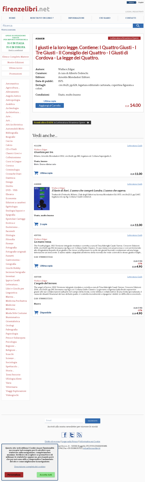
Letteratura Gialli (134, 146)
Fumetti (10, 256)
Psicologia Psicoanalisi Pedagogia (12, 342)
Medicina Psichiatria (16, 301)
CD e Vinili (11, 149)
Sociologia (11, 362)
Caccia (9, 141)
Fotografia (11, 247)
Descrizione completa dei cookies (29, 467)
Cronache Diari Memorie (13, 174)
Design (9, 182)
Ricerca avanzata (8, 30)
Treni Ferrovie (13, 374)
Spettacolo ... (12, 366)
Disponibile (45, 312)
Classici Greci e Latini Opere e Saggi (16, 153)
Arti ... (9, 120)
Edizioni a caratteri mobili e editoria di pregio (16, 202)
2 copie (43, 224)
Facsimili (10, 231)
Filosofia (10, 239)
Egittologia (11, 206)
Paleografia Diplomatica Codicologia (12, 329)
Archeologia (12, 108)
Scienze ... (10, 358)
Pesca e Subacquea (15, 338)
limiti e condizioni (15, 50)
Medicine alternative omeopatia (11, 305)
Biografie (10, 137)
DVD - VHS (11, 190)
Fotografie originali (16, 251)
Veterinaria (11, 387)
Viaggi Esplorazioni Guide (16, 391)
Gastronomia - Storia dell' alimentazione (13, 260)
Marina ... (10, 297)
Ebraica (10, 194)
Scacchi (10, 354)
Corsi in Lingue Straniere (13, 161)
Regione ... (11, 346)
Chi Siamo (104, 18)
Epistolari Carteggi (15, 219)
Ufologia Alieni (14, 379)
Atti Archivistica (14, 124)
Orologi (10, 325)
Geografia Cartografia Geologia (12, 264)
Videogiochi (12, 395)
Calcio (9, 145)
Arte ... (9, 116)
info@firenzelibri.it (91, 448)
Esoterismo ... (12, 227)
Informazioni (76, 18)
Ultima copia (49, 101)
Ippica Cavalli (13, 280)
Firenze (9, 243)
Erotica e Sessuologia (12, 223)
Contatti (130, 18)
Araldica (10, 104)
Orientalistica (13, 321)
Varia (8, 383)
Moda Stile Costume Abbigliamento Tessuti (16, 313)
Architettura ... (13, 112)
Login (128, 12)
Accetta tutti (46, 475)
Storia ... (10, 370)
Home (12, 18)
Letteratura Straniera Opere (124, 38)
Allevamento (12, 92)
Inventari (10, 276)
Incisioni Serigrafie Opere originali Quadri (15, 272)
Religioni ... (11, 350)
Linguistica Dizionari (11, 293)
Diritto (9, 186)
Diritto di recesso (52, 441)
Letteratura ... (12, 284)
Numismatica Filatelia (13, 317)
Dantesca (10, 178)
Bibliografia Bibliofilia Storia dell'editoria (14, 133)
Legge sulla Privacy (70, 441)
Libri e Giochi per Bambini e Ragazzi (15, 288)
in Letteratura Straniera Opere (61, 122)
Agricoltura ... (13, 88)
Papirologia (12, 333)
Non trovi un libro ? (42, 18)
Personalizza (14, 475)
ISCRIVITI (92, 421)
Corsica (10, 165)
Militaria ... (11, 309)
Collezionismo (13, 157)
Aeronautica (12, 83)
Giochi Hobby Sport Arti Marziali (15, 268)
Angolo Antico (13, 96)
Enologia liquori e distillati (15, 211)
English (141, 2)
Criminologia (13, 169)
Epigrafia (10, 215)
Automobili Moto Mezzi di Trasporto (16, 129)
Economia (11, 198)
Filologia (10, 235)
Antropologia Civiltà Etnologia (14, 100)
